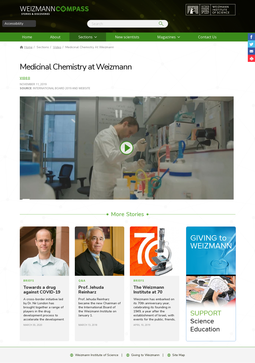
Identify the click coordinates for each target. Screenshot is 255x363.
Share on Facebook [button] (251, 36)
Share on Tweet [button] (251, 44)
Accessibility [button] (13, 23)
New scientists (127, 37)
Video (57, 47)
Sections (85, 37)
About (55, 37)
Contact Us (207, 37)
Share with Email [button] (251, 51)
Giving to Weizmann (145, 355)
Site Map (178, 355)
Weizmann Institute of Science (96, 355)
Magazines (166, 37)
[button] (251, 58)
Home (27, 37)
